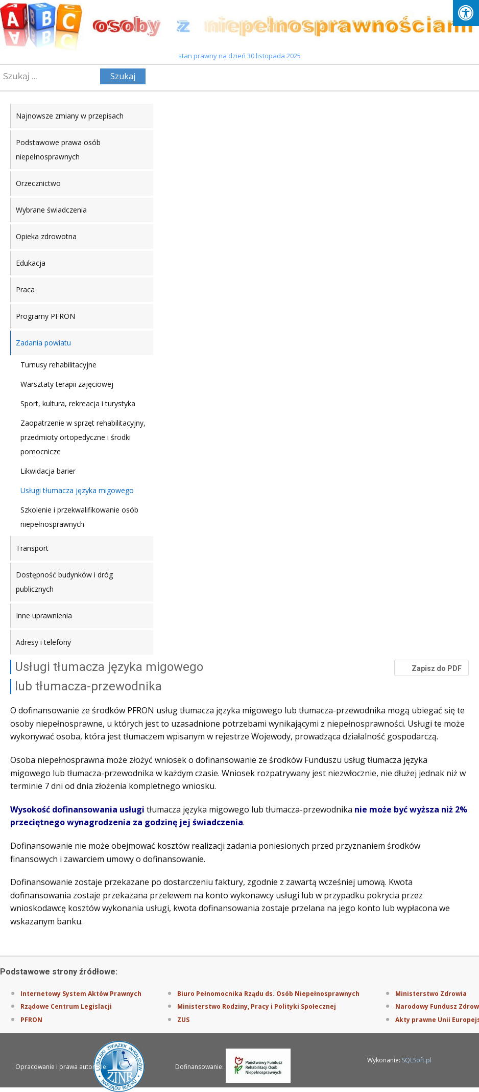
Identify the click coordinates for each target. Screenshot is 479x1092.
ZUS (183, 1019)
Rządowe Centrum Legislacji (66, 1006)
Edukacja (30, 263)
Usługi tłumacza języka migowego (77, 490)
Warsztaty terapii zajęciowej (66, 384)
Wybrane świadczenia (51, 210)
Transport (32, 548)
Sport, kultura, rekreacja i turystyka (77, 403)
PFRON (31, 1019)
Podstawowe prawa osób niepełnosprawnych (58, 149)
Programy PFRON (45, 316)
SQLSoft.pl (417, 1060)
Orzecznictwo (38, 183)
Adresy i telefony (43, 642)
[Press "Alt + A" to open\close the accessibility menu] (466, 13)
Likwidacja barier (48, 471)
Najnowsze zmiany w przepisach (70, 116)
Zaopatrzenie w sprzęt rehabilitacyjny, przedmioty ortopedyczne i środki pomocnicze (83, 437)
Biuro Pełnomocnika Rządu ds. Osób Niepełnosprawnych (268, 993)
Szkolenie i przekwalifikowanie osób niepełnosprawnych (79, 517)
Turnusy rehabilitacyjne (58, 364)
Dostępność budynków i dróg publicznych (64, 582)
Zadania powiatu (43, 342)
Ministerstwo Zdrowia (431, 993)
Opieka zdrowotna (46, 236)
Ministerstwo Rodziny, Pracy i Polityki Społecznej (256, 1006)
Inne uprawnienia (44, 615)
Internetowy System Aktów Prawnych (80, 993)
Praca (25, 289)
